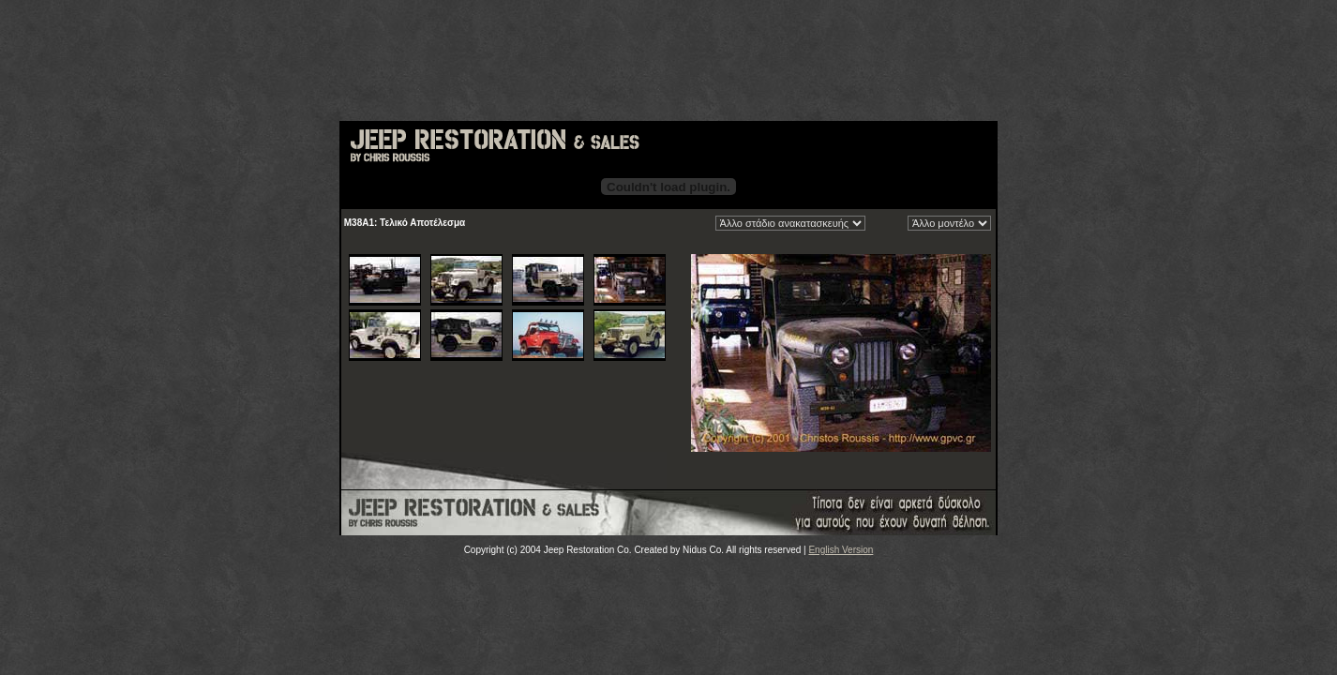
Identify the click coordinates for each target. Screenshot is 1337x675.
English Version (840, 550)
